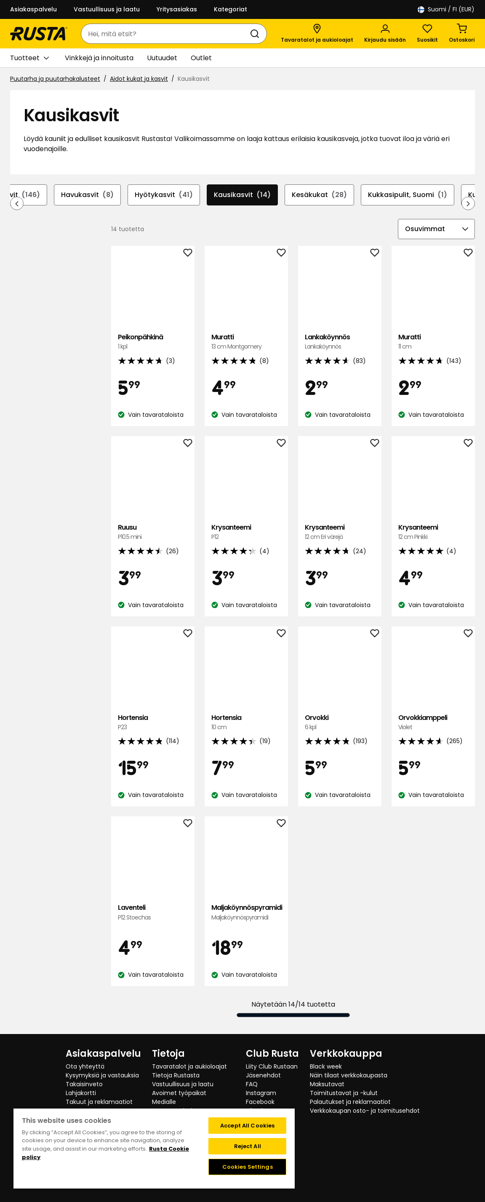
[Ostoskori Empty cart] (461, 34)
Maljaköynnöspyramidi (246, 912)
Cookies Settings (247, 1167)
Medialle (164, 1102)
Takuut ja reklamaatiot (99, 1102)
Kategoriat (230, 9)
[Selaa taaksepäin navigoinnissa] (17, 203)
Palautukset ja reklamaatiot (350, 1102)
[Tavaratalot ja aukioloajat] (317, 34)
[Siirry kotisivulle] (38, 33)
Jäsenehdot (263, 1075)
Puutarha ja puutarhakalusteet (55, 79)
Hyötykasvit (164, 195)
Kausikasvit (242, 195)
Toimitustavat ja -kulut (344, 1093)
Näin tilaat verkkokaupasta (348, 1075)
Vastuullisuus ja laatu (107, 9)
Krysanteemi (246, 532)
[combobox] (165, 33)
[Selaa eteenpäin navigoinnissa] (468, 203)
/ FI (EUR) (446, 9)
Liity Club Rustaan (272, 1066)
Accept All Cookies (247, 1126)
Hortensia (153, 722)
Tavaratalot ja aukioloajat (189, 1066)
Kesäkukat (319, 195)
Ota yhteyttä (85, 1066)
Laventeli (153, 912)
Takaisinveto (84, 1084)
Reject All (247, 1146)
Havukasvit (87, 195)
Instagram (261, 1093)
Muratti (246, 342)
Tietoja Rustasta (176, 1075)
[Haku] (256, 33)
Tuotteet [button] (29, 58)
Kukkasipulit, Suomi (407, 195)
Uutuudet (162, 58)
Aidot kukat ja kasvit (139, 79)
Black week (326, 1066)
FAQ (252, 1084)
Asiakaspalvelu (33, 9)
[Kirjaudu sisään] (385, 34)
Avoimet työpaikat (179, 1093)
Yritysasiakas (177, 9)
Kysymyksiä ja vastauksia (102, 1075)
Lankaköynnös (340, 342)
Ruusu (153, 532)
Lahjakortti (81, 1093)
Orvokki (340, 722)
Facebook (260, 1102)
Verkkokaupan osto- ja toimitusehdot (365, 1110)
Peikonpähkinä (153, 342)
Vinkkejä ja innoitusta (99, 58)
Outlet (201, 58)
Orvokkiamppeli (433, 722)
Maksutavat (327, 1084)
